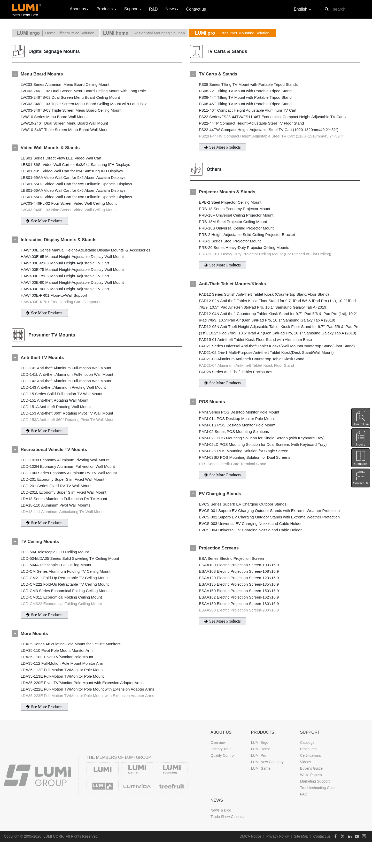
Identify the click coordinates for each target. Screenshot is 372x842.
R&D (153, 9)
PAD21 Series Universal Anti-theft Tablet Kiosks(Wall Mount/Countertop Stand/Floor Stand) (277, 346)
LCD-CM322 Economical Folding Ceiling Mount (61, 603)
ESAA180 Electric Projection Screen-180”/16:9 (239, 603)
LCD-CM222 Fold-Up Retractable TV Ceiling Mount (65, 584)
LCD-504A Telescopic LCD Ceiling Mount (56, 565)
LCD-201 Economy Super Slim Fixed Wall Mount (62, 479)
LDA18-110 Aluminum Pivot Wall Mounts (55, 505)
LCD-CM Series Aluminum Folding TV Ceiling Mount (65, 571)
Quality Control (223, 755)
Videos (305, 762)
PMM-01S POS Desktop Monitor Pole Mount (237, 425)
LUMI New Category (267, 762)
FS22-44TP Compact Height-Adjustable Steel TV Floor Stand (251, 123)
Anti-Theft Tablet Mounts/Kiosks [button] (232, 283)
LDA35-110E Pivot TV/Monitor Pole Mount (57, 657)
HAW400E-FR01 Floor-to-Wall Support (54, 295)
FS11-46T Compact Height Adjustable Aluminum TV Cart (247, 110)
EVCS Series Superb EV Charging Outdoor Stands (242, 504)
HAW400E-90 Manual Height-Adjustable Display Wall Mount (72, 282)
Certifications (310, 755)
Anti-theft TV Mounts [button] (42, 357)
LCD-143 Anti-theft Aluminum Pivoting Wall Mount (63, 387)
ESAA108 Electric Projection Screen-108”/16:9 (239, 571)
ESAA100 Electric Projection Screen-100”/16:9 (239, 565)
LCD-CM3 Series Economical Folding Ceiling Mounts (66, 590)
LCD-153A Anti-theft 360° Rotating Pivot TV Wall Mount (68, 419)
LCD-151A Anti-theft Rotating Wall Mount (56, 406)
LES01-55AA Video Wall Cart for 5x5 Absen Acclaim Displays (73, 177)
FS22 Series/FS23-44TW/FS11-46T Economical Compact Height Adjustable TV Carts (272, 116)
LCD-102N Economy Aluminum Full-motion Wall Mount (68, 466)
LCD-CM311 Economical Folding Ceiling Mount (61, 597)
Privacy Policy (277, 836)
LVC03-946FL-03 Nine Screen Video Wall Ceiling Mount (69, 210)
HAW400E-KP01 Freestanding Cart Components (63, 302)
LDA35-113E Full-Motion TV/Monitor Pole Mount (62, 676)
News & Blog (221, 810)
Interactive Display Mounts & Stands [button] (59, 239)
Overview (218, 742)
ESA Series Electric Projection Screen (231, 558)
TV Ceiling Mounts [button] (40, 541)
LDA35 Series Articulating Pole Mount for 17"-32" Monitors (71, 644)
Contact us (196, 9)
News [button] (172, 9)
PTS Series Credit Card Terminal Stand (232, 464)
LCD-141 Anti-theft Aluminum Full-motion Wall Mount (66, 368)
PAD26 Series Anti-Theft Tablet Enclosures (235, 372)
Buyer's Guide (311, 768)
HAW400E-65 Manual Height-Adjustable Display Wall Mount (72, 256)
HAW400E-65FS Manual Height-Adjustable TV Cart (65, 263)
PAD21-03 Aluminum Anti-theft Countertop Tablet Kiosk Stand (251, 359)
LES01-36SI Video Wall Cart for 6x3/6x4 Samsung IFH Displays (75, 164)
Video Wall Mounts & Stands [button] (50, 147)
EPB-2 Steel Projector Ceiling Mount (230, 202)
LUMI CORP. (53, 836)
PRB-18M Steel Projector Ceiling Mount (233, 221)
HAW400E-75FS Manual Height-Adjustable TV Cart (65, 276)
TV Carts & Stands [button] (218, 74)
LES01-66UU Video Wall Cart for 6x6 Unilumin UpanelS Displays (76, 197)
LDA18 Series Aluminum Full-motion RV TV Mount (64, 498)
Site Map (301, 836)
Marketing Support (314, 781)
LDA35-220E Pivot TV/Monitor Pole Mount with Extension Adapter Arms (82, 682)
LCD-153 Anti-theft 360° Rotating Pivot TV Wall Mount (67, 413)
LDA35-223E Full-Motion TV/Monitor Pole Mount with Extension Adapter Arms (87, 695)
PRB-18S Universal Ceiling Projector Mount (236, 228)
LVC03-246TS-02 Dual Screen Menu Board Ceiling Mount (70, 97)
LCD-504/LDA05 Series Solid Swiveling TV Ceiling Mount (70, 558)
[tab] (97, 74)
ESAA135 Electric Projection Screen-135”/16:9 (239, 584)
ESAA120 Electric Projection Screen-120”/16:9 (239, 578)
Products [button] (106, 9)
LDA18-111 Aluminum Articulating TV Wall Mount (63, 511)
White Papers (311, 775)
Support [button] (132, 9)
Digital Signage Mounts (54, 51)
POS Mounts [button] (212, 401)
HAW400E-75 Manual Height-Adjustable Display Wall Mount (72, 269)
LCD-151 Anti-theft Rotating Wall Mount (54, 400)
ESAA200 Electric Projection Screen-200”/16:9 (239, 610)
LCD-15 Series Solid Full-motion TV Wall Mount (61, 394)
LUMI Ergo (259, 742)
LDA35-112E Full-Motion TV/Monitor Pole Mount (62, 670)
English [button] (302, 9)
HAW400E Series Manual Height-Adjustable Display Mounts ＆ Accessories (85, 250)
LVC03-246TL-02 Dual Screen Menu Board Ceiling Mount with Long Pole (83, 91)
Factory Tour (221, 749)
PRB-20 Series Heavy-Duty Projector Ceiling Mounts (244, 247)
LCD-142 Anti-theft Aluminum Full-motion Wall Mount (66, 381)
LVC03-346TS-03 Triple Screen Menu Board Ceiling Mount (71, 110)
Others (214, 169)
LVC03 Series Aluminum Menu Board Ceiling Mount (65, 84)
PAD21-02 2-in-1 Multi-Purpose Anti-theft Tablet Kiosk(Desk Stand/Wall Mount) (266, 352)
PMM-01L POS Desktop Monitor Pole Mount (237, 418)
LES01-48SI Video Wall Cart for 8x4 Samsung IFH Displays (72, 171)
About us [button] (79, 9)
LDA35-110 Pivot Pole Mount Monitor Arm (56, 650)
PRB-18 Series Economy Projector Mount (234, 208)
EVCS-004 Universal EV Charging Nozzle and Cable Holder (250, 530)
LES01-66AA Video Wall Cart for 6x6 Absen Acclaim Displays (73, 190)
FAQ (303, 794)
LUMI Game (260, 768)
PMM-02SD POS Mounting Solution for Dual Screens (244, 457)
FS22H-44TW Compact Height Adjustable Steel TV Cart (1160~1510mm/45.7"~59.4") (272, 136)
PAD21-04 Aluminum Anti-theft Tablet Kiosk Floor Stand (246, 365)
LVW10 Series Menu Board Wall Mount (54, 116)
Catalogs (307, 742)
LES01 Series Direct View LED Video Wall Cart (61, 158)
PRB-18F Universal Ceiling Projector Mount (236, 215)
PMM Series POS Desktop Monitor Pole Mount (239, 412)
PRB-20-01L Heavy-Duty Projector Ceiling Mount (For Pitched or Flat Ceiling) (265, 254)
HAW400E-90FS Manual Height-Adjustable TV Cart (65, 289)
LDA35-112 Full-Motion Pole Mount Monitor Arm (62, 663)
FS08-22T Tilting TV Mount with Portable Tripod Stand (245, 91)
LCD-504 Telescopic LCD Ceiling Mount (55, 552)
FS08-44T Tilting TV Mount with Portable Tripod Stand (245, 97)
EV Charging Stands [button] (220, 493)
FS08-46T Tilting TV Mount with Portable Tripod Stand (245, 104)
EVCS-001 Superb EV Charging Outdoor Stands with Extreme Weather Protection (269, 510)
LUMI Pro (258, 755)
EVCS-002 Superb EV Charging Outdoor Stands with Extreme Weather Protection (269, 517)
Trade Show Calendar (228, 817)
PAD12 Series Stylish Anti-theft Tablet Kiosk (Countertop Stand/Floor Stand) (264, 294)
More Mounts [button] (34, 633)
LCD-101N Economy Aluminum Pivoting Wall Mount (65, 460)
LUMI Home (260, 749)
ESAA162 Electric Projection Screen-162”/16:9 (239, 597)
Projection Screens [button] (219, 548)
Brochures (308, 749)
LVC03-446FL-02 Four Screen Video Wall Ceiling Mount (69, 203)
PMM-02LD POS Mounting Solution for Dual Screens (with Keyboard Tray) (263, 444)
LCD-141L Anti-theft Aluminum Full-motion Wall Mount (67, 374)
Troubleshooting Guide (318, 788)
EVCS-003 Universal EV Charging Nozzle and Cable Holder (250, 523)
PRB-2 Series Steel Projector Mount (230, 241)
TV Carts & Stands (227, 51)
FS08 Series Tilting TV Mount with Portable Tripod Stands (248, 84)
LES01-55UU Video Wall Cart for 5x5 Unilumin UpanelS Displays (76, 184)
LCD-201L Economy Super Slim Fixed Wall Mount (63, 492)
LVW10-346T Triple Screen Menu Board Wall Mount (65, 129)
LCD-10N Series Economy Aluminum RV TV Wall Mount (69, 473)
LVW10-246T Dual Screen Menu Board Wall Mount (64, 123)
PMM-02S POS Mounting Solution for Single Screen (243, 451)
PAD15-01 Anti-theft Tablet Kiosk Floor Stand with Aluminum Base (255, 339)
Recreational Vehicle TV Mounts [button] (54, 449)
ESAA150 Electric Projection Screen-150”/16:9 (239, 590)
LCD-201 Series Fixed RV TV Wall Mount (56, 486)
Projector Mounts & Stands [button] (227, 191)
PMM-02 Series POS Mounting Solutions (234, 431)
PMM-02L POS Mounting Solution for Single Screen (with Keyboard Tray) (261, 438)
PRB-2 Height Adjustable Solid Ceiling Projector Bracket (247, 234)
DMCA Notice (250, 836)
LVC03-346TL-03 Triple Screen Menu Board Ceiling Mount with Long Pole (84, 104)
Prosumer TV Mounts (51, 335)
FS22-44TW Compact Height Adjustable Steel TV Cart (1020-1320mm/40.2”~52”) (268, 129)
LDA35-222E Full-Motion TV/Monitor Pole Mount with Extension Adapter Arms (87, 689)
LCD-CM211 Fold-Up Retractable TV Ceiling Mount (65, 578)
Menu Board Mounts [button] (42, 74)
